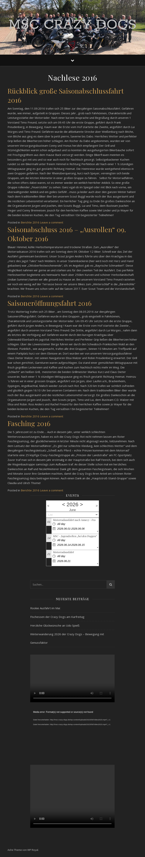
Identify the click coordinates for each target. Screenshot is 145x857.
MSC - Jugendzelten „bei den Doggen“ (75, 536)
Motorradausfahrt (63, 552)
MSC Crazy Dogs (72, 25)
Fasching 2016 (29, 423)
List (50, 514)
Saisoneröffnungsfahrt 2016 (50, 302)
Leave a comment (51, 222)
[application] (72, 733)
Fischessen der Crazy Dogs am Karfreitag (57, 617)
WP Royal (32, 850)
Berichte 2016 (30, 222)
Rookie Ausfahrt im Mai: (45, 608)
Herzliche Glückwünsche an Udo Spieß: (55, 625)
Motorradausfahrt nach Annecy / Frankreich (78, 520)
